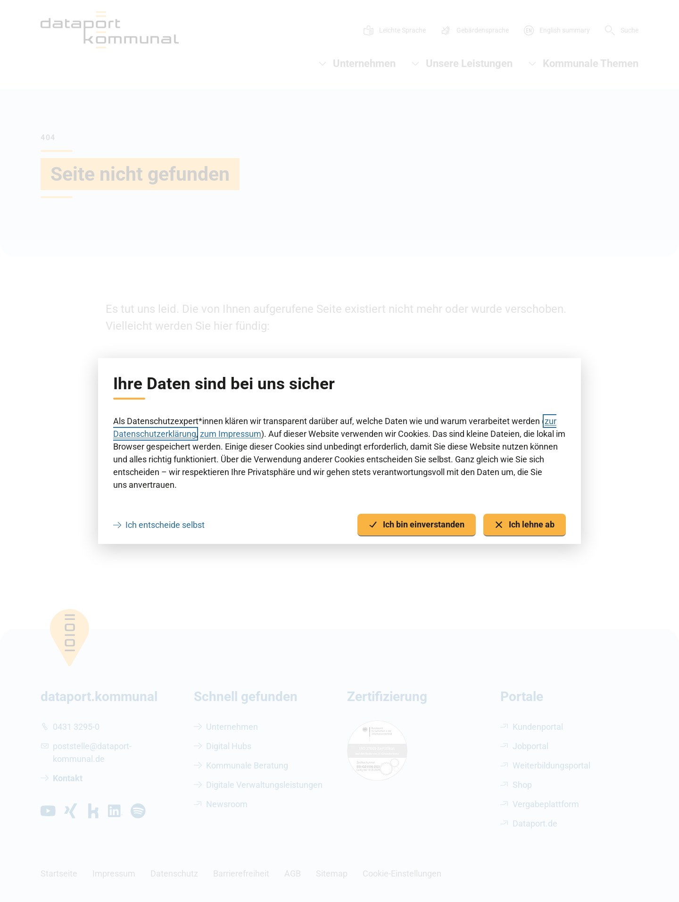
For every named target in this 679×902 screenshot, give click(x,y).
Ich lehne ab (525, 524)
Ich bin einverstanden (416, 524)
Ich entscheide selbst (165, 525)
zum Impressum (230, 434)
